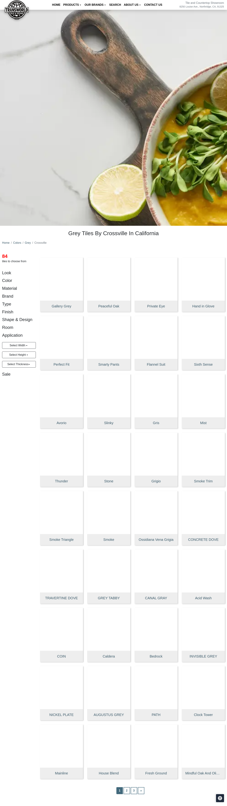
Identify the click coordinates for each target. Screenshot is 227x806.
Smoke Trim (203, 481)
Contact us (153, 4)
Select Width (18, 345)
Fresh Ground (156, 773)
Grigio (156, 481)
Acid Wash (203, 598)
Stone (108, 481)
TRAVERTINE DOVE (61, 598)
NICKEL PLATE (61, 715)
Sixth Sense (203, 364)
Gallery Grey (61, 306)
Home (56, 4)
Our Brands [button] (94, 4)
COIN (61, 656)
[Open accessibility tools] (220, 798)
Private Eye (156, 306)
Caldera (109, 656)
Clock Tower (203, 715)
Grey (28, 242)
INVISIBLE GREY (203, 656)
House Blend (109, 773)
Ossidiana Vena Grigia (156, 540)
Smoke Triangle (61, 540)
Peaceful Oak (108, 306)
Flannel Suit (156, 364)
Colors (17, 242)
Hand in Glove (203, 306)
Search (115, 4)
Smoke (108, 540)
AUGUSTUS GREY (109, 715)
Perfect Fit (61, 364)
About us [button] (131, 4)
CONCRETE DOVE (203, 540)
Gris (156, 423)
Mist (203, 423)
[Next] (141, 790)
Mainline (61, 773)
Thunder (61, 481)
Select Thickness (17, 364)
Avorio (61, 423)
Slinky (108, 423)
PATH (156, 715)
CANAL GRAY (156, 598)
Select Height (18, 354)
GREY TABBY (109, 598)
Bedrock (156, 656)
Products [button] (71, 4)
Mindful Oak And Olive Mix (203, 773)
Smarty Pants (108, 364)
